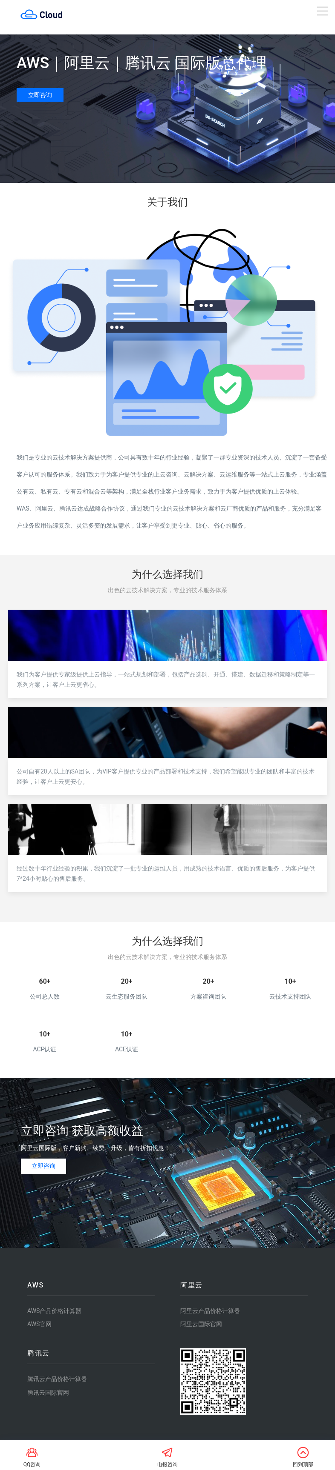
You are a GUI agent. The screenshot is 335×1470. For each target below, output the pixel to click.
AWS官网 (39, 1324)
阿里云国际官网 (201, 1324)
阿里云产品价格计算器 (210, 1310)
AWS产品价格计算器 (54, 1310)
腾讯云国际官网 (48, 1392)
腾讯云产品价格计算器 (57, 1379)
